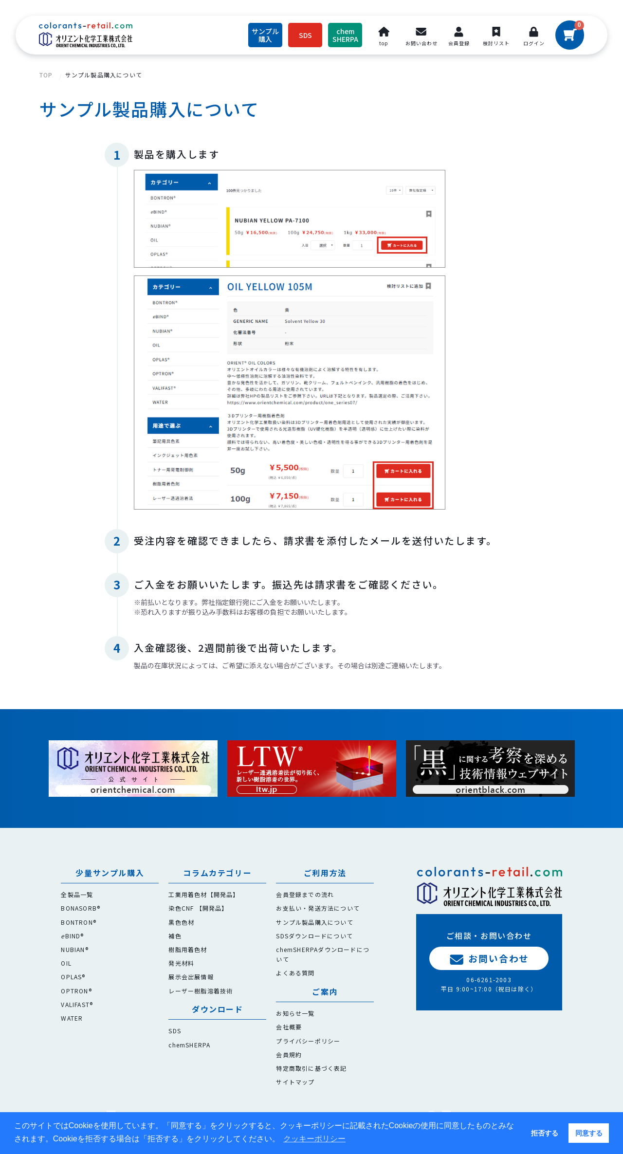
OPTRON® (76, 991)
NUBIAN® (74, 949)
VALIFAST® (77, 1004)
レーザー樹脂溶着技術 (200, 991)
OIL (66, 963)
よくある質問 (295, 973)
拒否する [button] (544, 1133)
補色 (174, 936)
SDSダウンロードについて (314, 936)
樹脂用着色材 (187, 949)
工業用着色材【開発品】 (203, 894)
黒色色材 (181, 922)
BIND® (72, 936)
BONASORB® (80, 908)
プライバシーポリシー (308, 1041)
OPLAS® (73, 976)
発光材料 (181, 963)
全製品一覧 (77, 894)
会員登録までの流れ (305, 894)
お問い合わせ (489, 958)
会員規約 (289, 1054)
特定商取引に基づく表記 (311, 1068)
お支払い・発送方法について (318, 908)
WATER (72, 1018)
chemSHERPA (189, 1045)
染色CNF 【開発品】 (198, 908)
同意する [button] (589, 1133)
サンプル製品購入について (103, 75)
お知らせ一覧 (295, 1013)
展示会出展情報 (190, 976)
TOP (46, 75)
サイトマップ (295, 1082)
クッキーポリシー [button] (314, 1139)
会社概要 (289, 1027)
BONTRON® (78, 922)
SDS (174, 1030)
